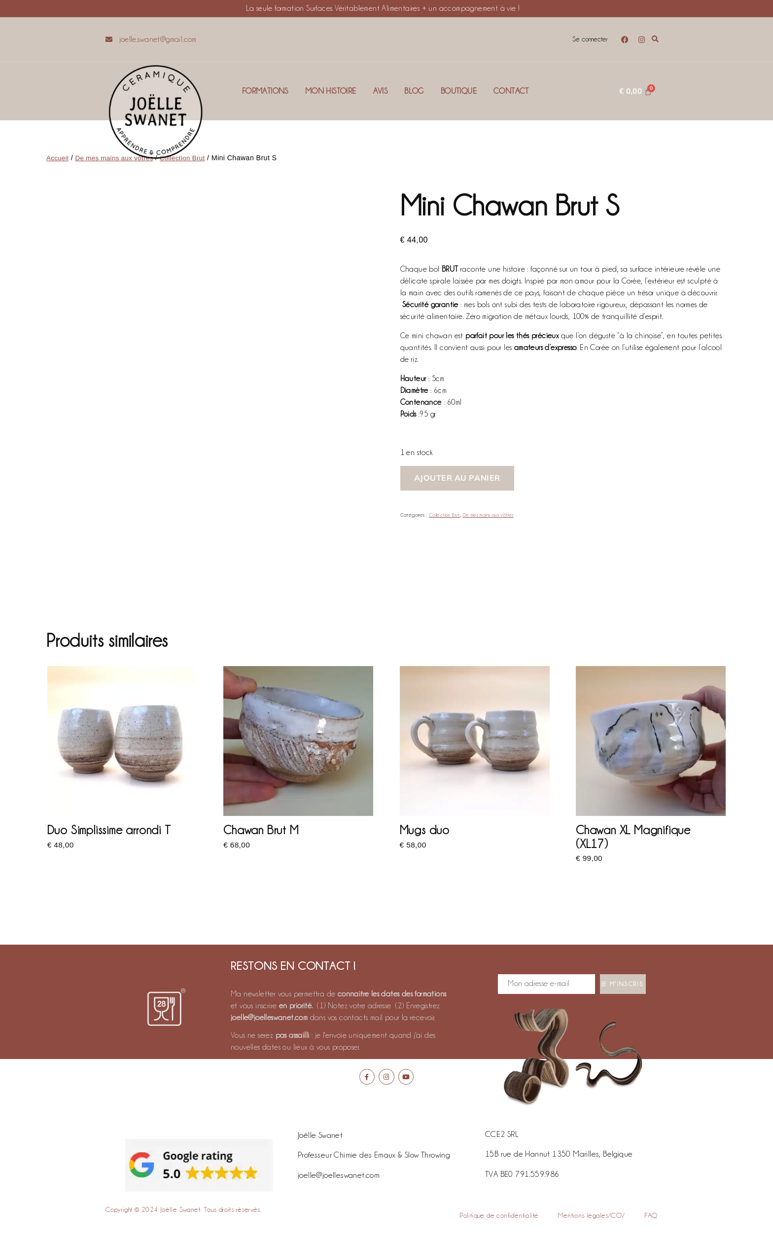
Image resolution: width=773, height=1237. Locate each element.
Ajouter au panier (457, 478)
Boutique (459, 91)
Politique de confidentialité (498, 1215)
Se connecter (589, 39)
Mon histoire (330, 91)
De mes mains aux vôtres (488, 515)
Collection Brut (444, 515)
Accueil (58, 158)
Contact (511, 91)
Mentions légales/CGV (591, 1215)
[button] (655, 40)
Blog (414, 91)
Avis (380, 91)
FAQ (650, 1215)
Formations (265, 91)
